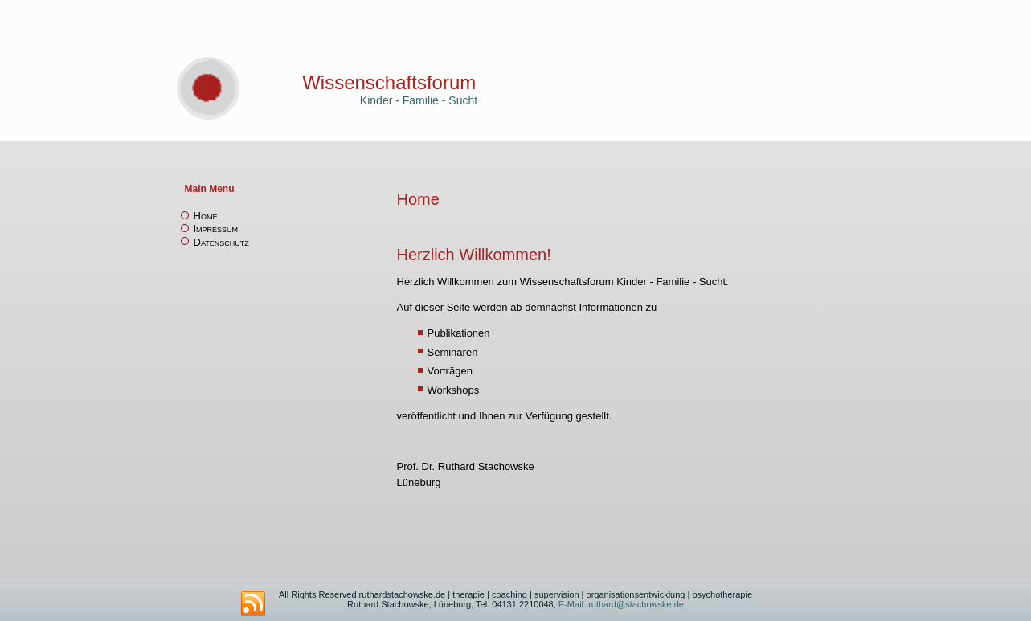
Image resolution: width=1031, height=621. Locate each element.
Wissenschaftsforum (389, 82)
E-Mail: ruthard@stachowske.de (620, 604)
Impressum (216, 229)
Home (206, 216)
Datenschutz (221, 242)
